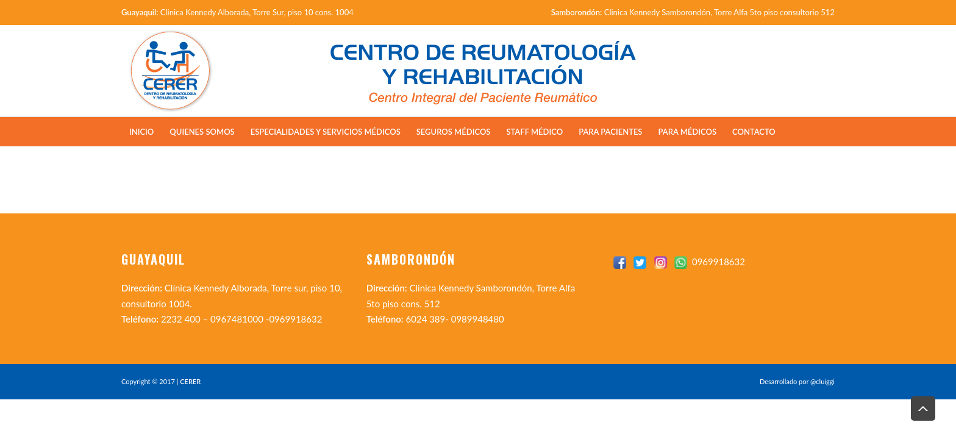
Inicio (141, 132)
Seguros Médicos (453, 132)
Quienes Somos (201, 132)
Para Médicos (687, 132)
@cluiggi (822, 381)
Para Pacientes (610, 132)
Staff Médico (534, 132)
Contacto (754, 132)
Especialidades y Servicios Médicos (326, 132)
